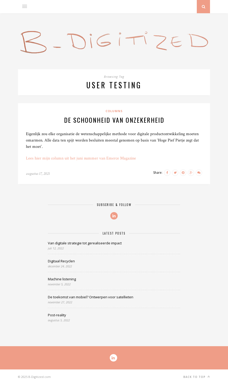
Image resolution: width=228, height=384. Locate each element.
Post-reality (57, 315)
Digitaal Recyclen (61, 261)
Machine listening (62, 279)
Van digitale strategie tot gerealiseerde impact (85, 243)
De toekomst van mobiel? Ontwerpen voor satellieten (90, 297)
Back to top (196, 377)
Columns (114, 111)
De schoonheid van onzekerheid (114, 120)
